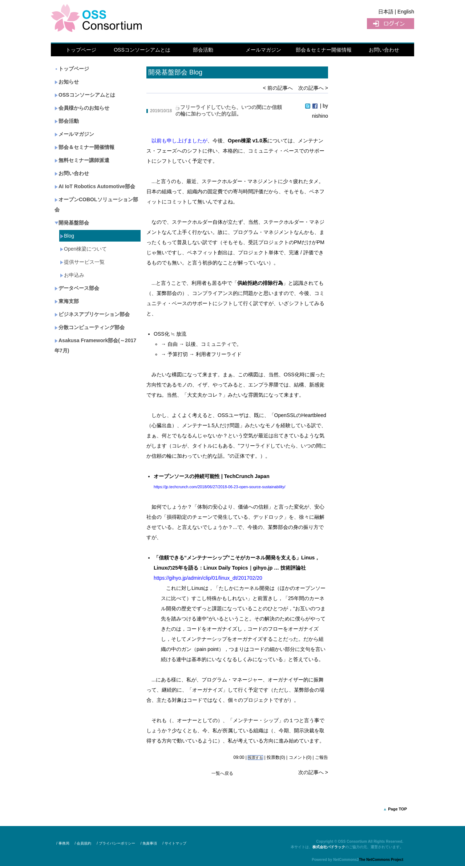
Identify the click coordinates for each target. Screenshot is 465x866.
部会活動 (203, 50)
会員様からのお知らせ (81, 108)
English (405, 12)
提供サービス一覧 (82, 262)
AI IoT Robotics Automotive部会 (94, 186)
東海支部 (66, 301)
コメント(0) (300, 757)
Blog (67, 236)
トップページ (81, 50)
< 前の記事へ (278, 88)
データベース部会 (76, 288)
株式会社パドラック (328, 847)
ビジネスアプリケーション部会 (92, 314)
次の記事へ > (313, 88)
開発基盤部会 (71, 223)
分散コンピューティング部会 (89, 327)
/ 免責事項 (149, 843)
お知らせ (66, 82)
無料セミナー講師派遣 (81, 160)
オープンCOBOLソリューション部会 (96, 205)
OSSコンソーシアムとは (142, 50)
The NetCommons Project (381, 860)
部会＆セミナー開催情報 (324, 50)
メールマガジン (263, 50)
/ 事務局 (62, 843)
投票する (255, 758)
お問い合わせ (384, 50)
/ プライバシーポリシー (116, 843)
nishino (320, 116)
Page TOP (397, 809)
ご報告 (321, 757)
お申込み (72, 275)
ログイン (390, 23)
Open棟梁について (83, 249)
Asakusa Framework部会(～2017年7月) (95, 345)
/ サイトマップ (174, 843)
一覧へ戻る (222, 773)
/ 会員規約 (83, 843)
